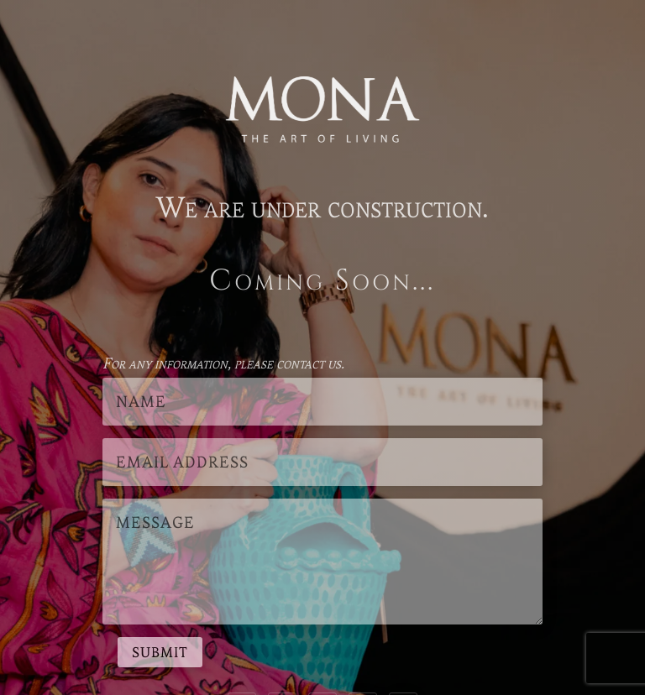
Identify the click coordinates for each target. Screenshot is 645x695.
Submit (160, 652)
